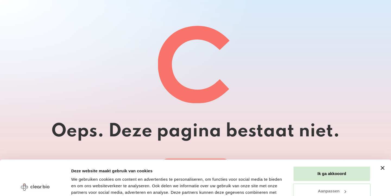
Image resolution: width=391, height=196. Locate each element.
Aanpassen (332, 156)
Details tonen (84, 185)
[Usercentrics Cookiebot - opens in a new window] (35, 185)
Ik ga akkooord (331, 138)
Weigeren (332, 173)
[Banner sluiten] (382, 133)
